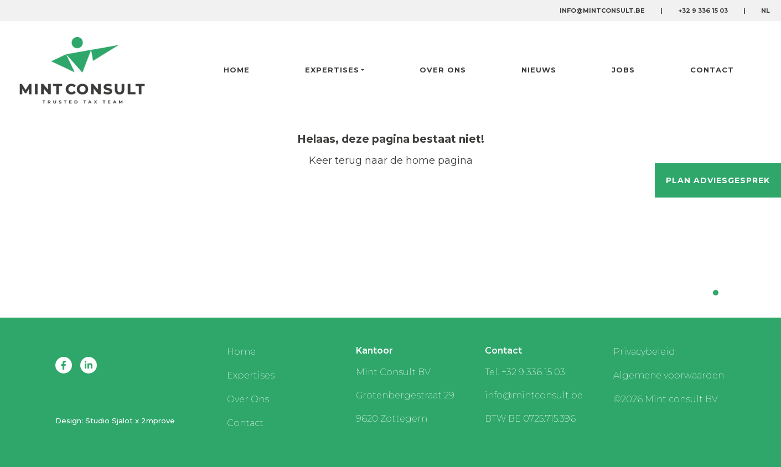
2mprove (158, 420)
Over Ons (443, 69)
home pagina (439, 160)
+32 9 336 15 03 (703, 10)
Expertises (332, 69)
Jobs (623, 69)
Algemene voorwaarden (668, 375)
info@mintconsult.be (602, 10)
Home (237, 69)
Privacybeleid (644, 351)
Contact (712, 69)
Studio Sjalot (109, 420)
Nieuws (538, 69)
